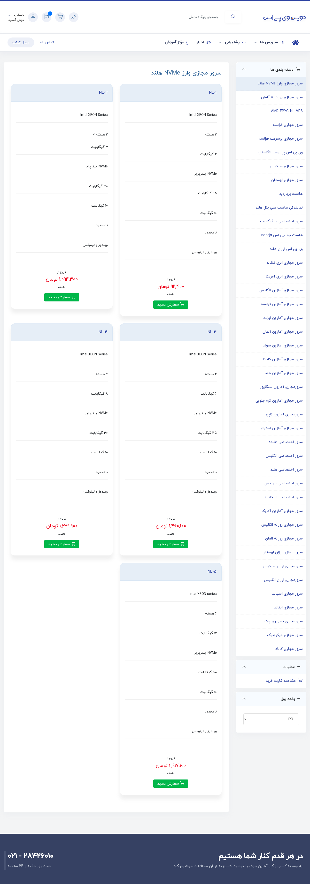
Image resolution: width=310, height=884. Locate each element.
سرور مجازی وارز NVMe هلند (280, 83)
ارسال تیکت (20, 42)
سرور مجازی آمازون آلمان (283, 331)
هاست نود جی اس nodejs (282, 235)
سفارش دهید (170, 304)
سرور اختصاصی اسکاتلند (283, 497)
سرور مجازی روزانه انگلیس (282, 524)
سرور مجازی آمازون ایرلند (283, 318)
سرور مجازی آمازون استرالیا (281, 428)
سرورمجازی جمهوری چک (283, 621)
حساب (18, 15)
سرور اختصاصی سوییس (283, 483)
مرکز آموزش (176, 42)
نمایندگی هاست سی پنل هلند (279, 207)
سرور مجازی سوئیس (286, 166)
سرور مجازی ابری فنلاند (284, 262)
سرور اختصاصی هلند (286, 469)
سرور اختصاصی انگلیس (284, 455)
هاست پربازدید (291, 193)
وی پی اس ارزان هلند (286, 249)
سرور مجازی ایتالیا (288, 607)
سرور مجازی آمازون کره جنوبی (279, 400)
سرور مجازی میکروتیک (285, 635)
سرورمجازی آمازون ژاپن (284, 414)
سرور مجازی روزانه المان (284, 538)
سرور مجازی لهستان (287, 180)
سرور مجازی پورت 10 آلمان (282, 97)
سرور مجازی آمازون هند (284, 373)
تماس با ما (46, 42)
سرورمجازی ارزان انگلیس (283, 580)
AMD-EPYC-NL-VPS (287, 111)
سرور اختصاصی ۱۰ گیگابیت (281, 221)
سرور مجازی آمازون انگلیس (281, 290)
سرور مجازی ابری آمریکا (284, 276)
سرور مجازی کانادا (288, 649)
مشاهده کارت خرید (284, 680)
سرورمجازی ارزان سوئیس (283, 566)
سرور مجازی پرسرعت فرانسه (281, 138)
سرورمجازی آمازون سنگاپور (281, 387)
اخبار (204, 42)
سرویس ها (271, 42)
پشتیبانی (235, 42)
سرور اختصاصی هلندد (286, 442)
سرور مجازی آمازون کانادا (283, 359)
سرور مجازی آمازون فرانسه (282, 304)
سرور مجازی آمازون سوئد (283, 345)
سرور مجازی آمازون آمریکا (282, 511)
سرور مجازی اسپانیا (287, 593)
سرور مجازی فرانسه (287, 124)
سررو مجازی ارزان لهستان (283, 552)
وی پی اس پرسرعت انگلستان (280, 152)
